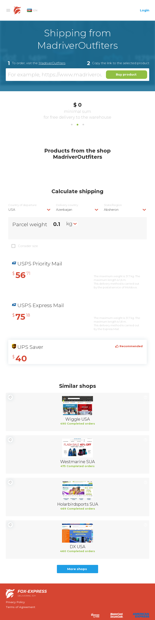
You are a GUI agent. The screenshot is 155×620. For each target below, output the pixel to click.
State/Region (113, 205)
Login (144, 10)
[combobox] (29, 209)
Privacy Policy (15, 602)
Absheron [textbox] (111, 210)
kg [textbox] (69, 223)
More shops (77, 569)
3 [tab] (83, 125)
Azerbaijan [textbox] (64, 210)
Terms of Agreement (20, 607)
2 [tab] (77, 125)
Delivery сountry (67, 205)
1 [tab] (72, 125)
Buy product (126, 74)
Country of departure (22, 205)
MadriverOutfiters (52, 63)
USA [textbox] (11, 210)
